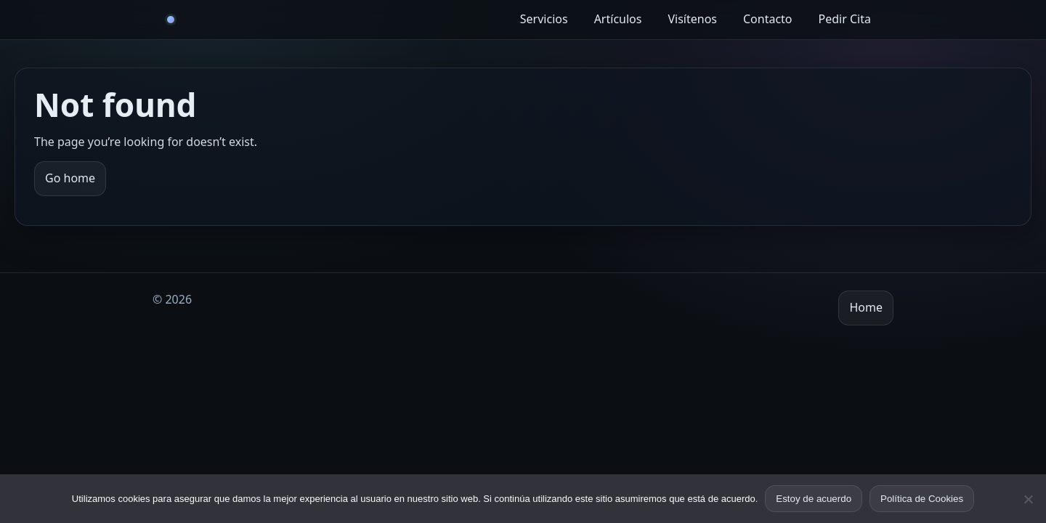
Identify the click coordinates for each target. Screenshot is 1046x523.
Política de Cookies (921, 498)
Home (866, 307)
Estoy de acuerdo (813, 498)
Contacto (767, 19)
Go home (70, 178)
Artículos (618, 19)
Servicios (544, 19)
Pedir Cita (845, 19)
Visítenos (692, 19)
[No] (1028, 499)
